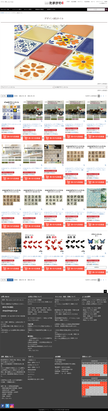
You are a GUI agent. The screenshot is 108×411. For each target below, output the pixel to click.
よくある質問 (86, 296)
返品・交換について (34, 367)
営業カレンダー (87, 356)
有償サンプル (51, 9)
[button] (106, 96)
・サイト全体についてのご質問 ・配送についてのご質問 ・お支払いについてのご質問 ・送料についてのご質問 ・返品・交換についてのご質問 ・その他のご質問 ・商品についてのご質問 (91, 314)
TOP (68, 1)
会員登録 (87, 1)
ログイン (80, 1)
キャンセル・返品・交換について (65, 296)
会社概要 (74, 1)
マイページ (100, 1)
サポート (31, 356)
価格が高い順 (31, 96)
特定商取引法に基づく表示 (36, 379)
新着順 (16, 96)
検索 (106, 9)
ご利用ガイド (103, 3)
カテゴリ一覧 (5, 9)
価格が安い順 (22, 96)
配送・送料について (34, 362)
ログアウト (31, 374)
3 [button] (103, 96)
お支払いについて (33, 365)
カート (93, 1)
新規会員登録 (32, 369)
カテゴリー (8, 12)
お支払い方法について (35, 296)
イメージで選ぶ (17, 9)
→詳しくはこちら (33, 350)
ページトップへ (105, 291)
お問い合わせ (5, 296)
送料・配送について (7, 356)
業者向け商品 (39, 9)
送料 (106, 1)
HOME (2, 12)
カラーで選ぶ (28, 9)
